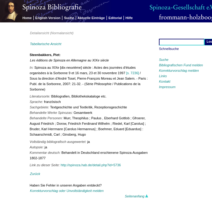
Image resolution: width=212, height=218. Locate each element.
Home (27, 18)
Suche (69, 18)
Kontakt (164, 81)
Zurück (35, 174)
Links (163, 76)
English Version (48, 18)
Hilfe (129, 18)
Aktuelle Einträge (91, 18)
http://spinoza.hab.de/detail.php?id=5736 (91, 165)
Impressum (167, 87)
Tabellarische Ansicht (45, 44)
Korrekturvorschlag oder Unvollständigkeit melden (67, 191)
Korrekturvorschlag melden (179, 70)
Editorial (115, 18)
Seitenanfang (136, 196)
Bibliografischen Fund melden (181, 65)
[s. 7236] (132, 73)
